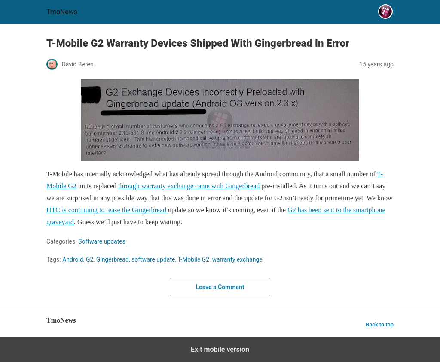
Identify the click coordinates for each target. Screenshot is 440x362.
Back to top (380, 324)
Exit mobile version (220, 349)
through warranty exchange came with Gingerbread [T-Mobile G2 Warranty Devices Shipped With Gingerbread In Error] (189, 186)
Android (72, 259)
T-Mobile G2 (193, 259)
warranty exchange (237, 259)
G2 (89, 259)
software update (153, 259)
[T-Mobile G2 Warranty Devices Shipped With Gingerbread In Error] (220, 120)
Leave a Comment (220, 287)
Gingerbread (112, 259)
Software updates (101, 241)
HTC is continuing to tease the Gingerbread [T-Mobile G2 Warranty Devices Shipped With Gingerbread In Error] (107, 210)
